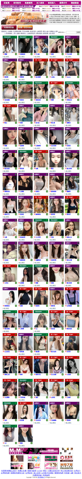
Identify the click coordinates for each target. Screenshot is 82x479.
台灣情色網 (5, 473)
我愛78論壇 (32, 471)
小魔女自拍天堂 (54, 471)
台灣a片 (77, 471)
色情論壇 (46, 475)
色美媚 (66, 473)
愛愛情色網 (59, 473)
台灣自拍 (28, 473)
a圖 (72, 473)
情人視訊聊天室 (67, 471)
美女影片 (77, 473)
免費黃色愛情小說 (17, 473)
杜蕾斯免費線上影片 (9, 471)
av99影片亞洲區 (47, 473)
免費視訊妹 (37, 475)
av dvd (39, 471)
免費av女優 (22, 471)
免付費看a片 (41, 477)
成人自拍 (37, 473)
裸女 (45, 471)
